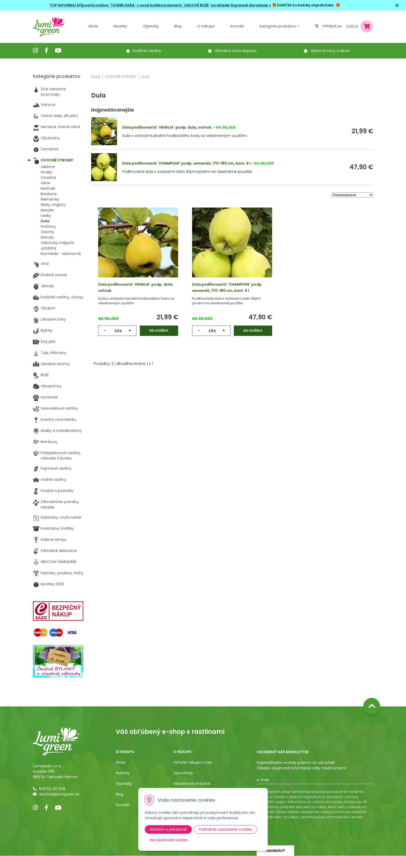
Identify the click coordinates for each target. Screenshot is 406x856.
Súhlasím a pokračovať (168, 829)
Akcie (93, 26)
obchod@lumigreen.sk (59, 794)
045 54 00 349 (52, 788)
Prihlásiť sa (332, 26)
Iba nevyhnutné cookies (169, 840)
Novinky (120, 26)
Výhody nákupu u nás (192, 762)
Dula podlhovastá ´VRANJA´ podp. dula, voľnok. (167, 127)
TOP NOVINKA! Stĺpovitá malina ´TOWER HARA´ (93, 5)
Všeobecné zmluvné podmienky (191, 786)
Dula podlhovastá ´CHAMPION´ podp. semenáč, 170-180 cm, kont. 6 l (186, 163)
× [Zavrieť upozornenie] (397, 5)
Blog (119, 794)
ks (119, 330)
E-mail (263, 780)
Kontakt (123, 804)
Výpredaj (150, 26)
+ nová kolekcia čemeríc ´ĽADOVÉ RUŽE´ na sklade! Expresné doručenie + (204, 5)
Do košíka (159, 331)
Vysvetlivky (183, 773)
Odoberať (275, 851)
